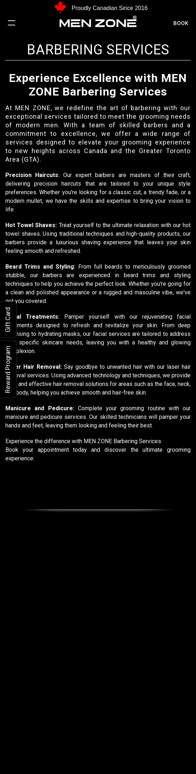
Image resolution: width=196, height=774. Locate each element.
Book (180, 23)
